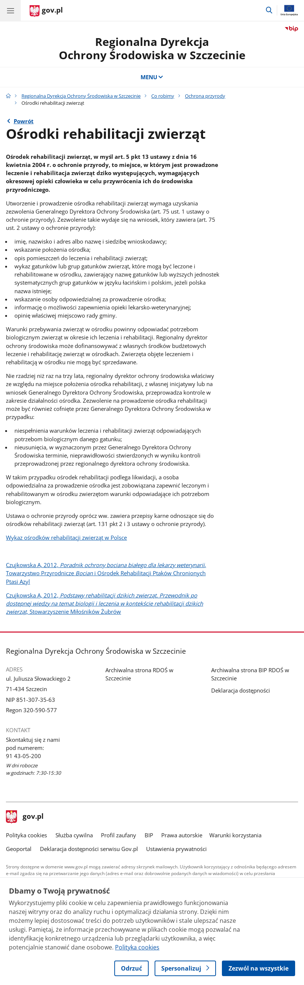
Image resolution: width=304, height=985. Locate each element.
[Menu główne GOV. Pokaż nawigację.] (10, 10)
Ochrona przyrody (205, 96)
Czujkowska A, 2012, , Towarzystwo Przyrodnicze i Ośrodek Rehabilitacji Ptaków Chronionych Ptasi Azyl (106, 573)
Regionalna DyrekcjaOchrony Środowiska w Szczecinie (152, 48)
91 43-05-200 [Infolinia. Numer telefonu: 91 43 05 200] (23, 756)
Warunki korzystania (235, 835)
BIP (149, 835)
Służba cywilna (74, 835)
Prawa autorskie (181, 835)
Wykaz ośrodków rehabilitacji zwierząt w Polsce (66, 537)
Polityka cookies (26, 835)
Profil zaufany (118, 835)
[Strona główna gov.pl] (46, 11)
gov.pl (25, 817)
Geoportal (18, 848)
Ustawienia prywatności (176, 848)
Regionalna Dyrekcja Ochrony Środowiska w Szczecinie (81, 96)
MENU (152, 77)
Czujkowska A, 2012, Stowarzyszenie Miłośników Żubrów (104, 603)
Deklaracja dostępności (240, 690)
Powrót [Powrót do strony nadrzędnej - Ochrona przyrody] (24, 121)
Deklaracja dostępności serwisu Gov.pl (89, 848)
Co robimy (162, 96)
